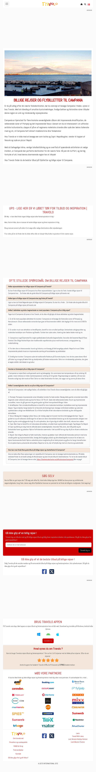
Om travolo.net (18, 738)
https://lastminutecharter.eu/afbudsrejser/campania (55, 459)
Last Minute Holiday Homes (77, 739)
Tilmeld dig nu (85, 550)
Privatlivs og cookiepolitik (18, 742)
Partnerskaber (18, 750)
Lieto (78, 733)
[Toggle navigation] (6, 3)
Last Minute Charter (78, 742)
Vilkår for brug (18, 746)
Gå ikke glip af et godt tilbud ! (18, 758)
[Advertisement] (48, 28)
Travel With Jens (78, 736)
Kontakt (18, 754)
